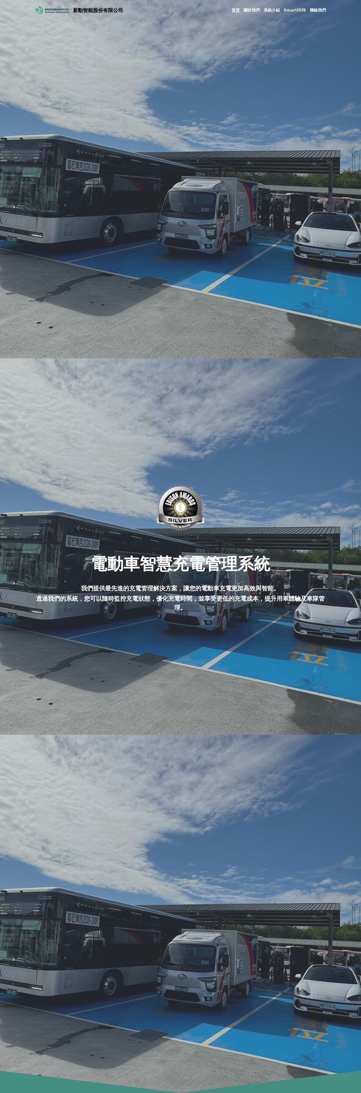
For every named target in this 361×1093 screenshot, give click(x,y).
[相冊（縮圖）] (180, 508)
